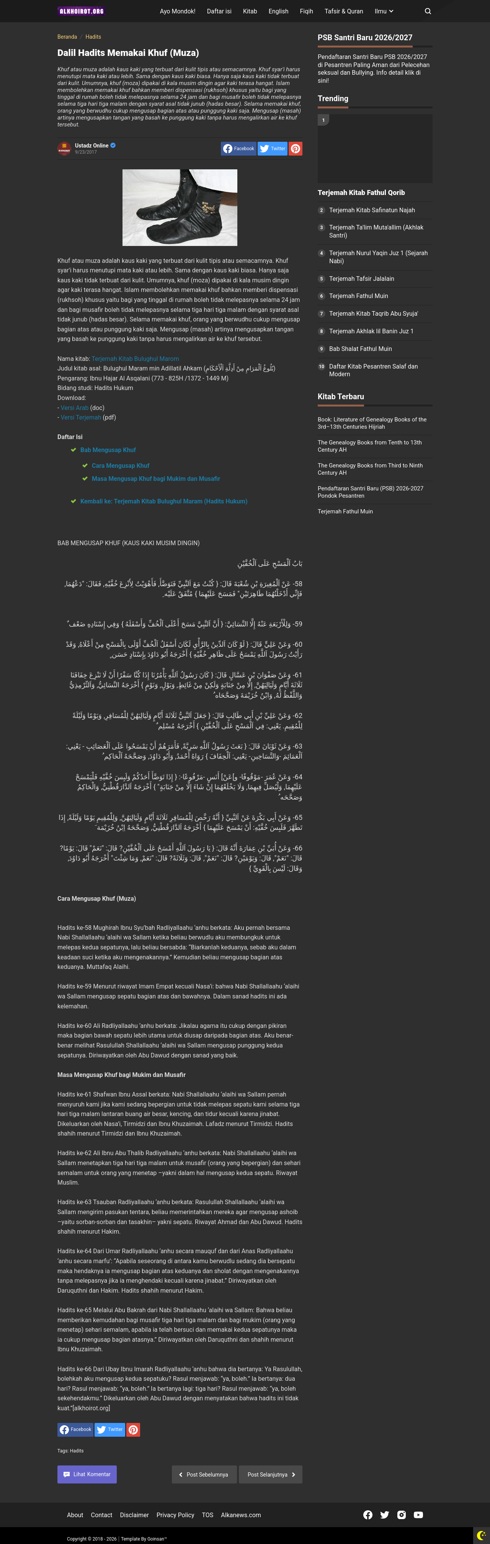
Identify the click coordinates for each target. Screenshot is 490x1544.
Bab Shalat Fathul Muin (360, 348)
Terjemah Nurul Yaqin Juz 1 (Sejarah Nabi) (378, 257)
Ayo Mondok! (178, 11)
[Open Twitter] (384, 1514)
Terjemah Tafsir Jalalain (361, 278)
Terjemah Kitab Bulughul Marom (135, 358)
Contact (102, 1515)
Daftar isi (219, 11)
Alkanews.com (241, 1515)
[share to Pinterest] (295, 149)
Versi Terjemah (81, 417)
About (75, 1515)
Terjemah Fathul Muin (358, 296)
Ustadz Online (95, 146)
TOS (207, 1515)
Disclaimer (134, 1515)
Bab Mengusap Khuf (108, 450)
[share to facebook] (238, 149)
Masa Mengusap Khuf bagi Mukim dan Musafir (156, 478)
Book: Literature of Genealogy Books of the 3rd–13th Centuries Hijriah (372, 423)
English (279, 11)
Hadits (77, 1451)
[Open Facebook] (367, 1514)
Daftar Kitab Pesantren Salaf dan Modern (373, 370)
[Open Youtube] (418, 1514)
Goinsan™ (157, 1539)
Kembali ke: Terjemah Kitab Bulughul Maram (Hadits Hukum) (164, 501)
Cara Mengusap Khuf (120, 465)
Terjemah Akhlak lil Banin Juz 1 (371, 331)
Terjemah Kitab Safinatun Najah (372, 210)
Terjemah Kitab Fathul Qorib (361, 193)
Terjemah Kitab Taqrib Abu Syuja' (373, 313)
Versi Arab (75, 407)
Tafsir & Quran (344, 11)
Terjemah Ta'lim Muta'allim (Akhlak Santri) (376, 231)
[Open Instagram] (401, 1514)
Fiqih (307, 11)
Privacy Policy (175, 1515)
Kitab (250, 11)
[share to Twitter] (272, 149)
